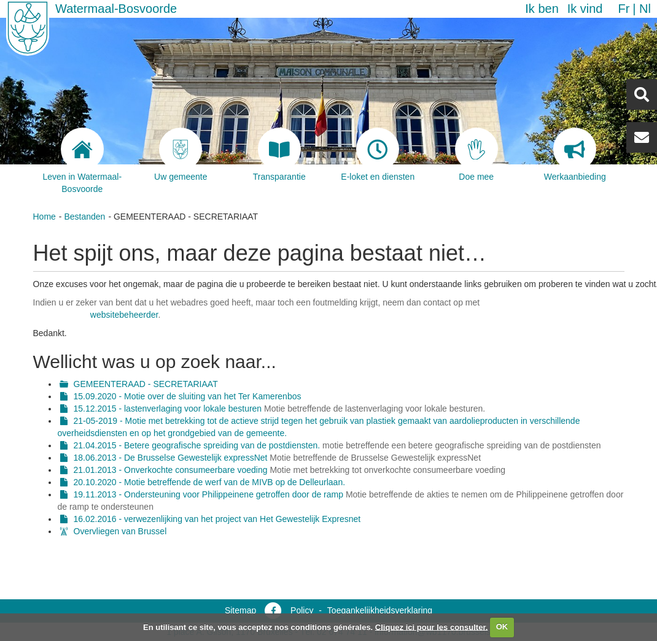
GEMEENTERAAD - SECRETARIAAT (146, 384)
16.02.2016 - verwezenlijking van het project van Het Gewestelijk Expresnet (217, 519)
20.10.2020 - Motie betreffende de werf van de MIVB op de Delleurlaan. (210, 482)
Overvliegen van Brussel (120, 531)
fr (623, 8)
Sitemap (240, 610)
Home (44, 216)
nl (645, 8)
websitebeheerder (124, 315)
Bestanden (84, 216)
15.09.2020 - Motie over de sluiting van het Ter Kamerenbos (187, 396)
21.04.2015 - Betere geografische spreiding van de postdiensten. (197, 445)
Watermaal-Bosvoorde (116, 8)
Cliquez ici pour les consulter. (431, 626)
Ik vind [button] (585, 8)
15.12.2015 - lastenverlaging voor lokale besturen (168, 408)
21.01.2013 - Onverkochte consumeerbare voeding (172, 470)
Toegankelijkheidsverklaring (379, 610)
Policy (301, 610)
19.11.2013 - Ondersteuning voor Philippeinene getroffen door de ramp (209, 494)
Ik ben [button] (541, 8)
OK (502, 626)
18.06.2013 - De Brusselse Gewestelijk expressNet (171, 458)
